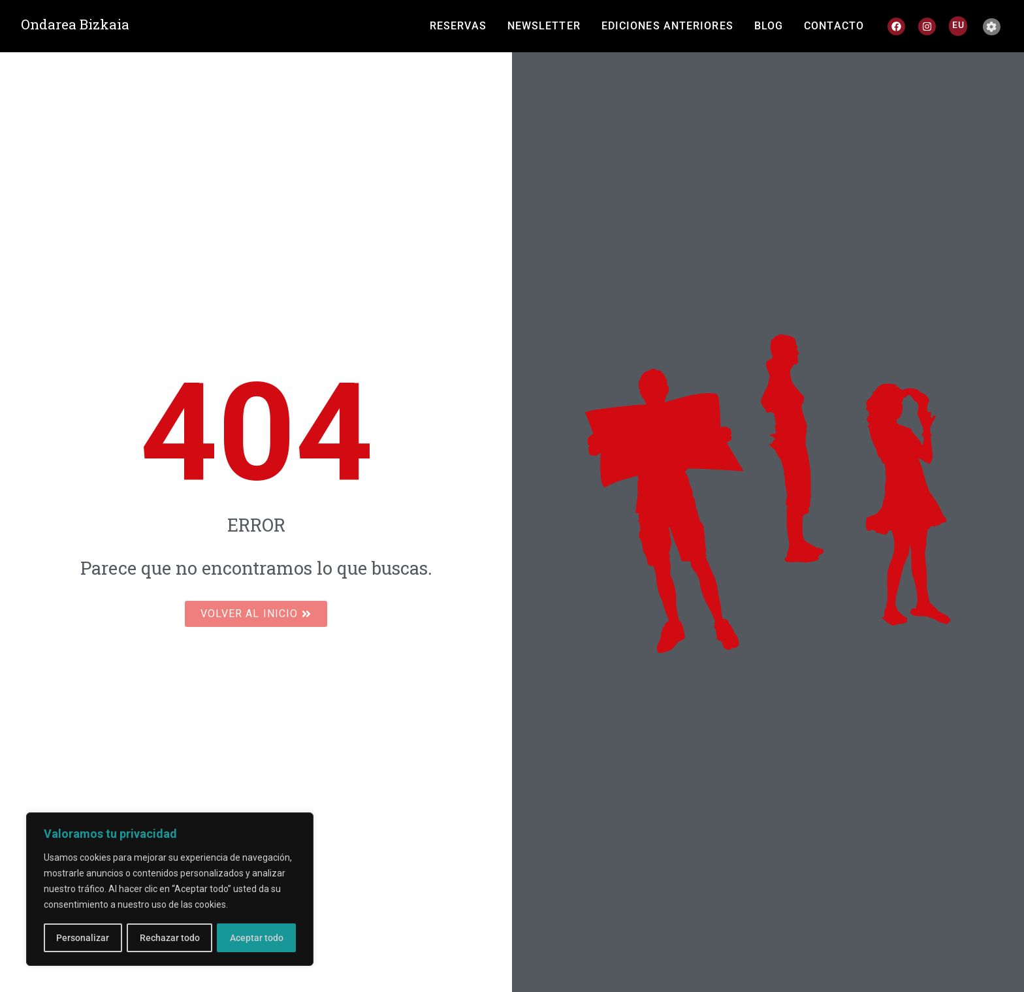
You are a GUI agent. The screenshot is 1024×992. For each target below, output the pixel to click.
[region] (169, 889)
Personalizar (82, 938)
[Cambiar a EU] (958, 24)
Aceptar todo (256, 938)
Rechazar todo (169, 938)
